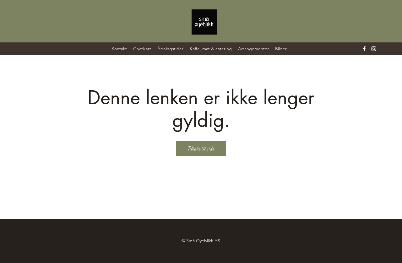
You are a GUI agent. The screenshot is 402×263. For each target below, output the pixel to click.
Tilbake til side (201, 148)
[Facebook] (364, 49)
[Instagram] (374, 49)
